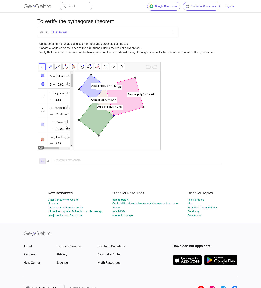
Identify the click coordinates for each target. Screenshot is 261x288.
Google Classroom (163, 6)
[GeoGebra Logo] (37, 6)
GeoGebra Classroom (200, 6)
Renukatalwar (59, 31)
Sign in (230, 6)
